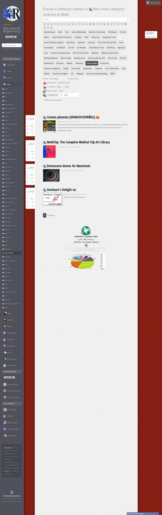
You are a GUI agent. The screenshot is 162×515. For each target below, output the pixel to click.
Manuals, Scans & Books (110, 53)
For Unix (71, 47)
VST (72, 74)
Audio (60, 32)
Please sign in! (153, 3)
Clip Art (46, 37)
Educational (71, 42)
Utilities (47, 74)
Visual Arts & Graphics (60, 74)
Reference (60, 63)
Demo (86, 37)
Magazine (95, 53)
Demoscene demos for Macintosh (66, 166)
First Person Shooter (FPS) (107, 42)
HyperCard (121, 47)
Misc (6, 84)
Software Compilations (52, 68)
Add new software (10, 384)
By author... (8, 339)
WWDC (112, 74)
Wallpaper (80, 74)
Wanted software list (11, 391)
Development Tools (109, 37)
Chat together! (9, 409)
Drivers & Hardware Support (53, 42)
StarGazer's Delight (59, 189)
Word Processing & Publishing (97, 74)
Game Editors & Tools (96, 47)
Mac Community (8, 403)
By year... (8, 352)
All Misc (6, 89)
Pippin (7, 313)
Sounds (65, 68)
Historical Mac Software (11, 59)
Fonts (121, 42)
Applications (9, 65)
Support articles (10, 422)
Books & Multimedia (79, 32)
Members (8, 416)
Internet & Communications (60, 53)
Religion (69, 63)
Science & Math (91, 63)
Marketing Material (51, 58)
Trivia (124, 68)
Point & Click (112, 58)
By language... (9, 346)
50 (32, 154)
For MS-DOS (61, 47)
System (7, 78)
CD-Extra (123, 32)
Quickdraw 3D (48, 63)
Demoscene (95, 37)
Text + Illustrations (112, 68)
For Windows (81, 47)
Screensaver (104, 63)
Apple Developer (49, 32)
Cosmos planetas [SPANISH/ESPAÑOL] (71, 117)
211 (32, 129)
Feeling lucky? (9, 333)
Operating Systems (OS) (96, 58)
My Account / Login (11, 397)
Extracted (91, 42)
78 (32, 202)
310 (32, 151)
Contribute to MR (9, 372)
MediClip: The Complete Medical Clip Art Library (76, 142)
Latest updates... (10, 365)
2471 (31, 198)
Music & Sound (66, 58)
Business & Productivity (97, 32)
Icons (46, 53)
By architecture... (10, 359)
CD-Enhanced (112, 32)
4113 (31, 175)
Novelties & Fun (79, 58)
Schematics (79, 63)
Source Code (75, 68)
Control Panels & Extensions (62, 37)
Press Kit (123, 58)
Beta (67, 32)
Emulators (81, 42)
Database (78, 37)
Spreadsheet (87, 68)
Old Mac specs (9, 435)
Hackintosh (111, 47)
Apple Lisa (8, 320)
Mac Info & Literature (81, 53)
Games (7, 71)
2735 (31, 126)
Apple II (7, 326)
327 (32, 178)
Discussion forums (11, 429)
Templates (98, 68)
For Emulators (49, 47)
